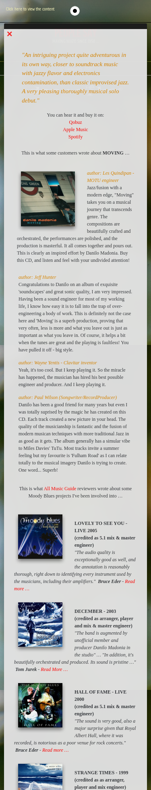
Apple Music (75, 129)
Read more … (55, 750)
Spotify (75, 137)
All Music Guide (60, 488)
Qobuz (75, 122)
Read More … (54, 669)
